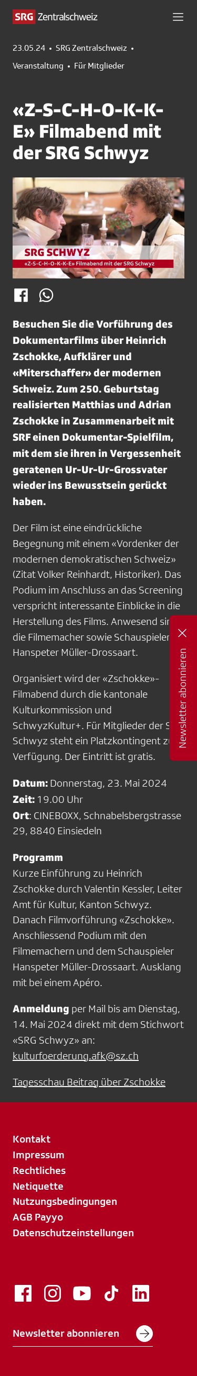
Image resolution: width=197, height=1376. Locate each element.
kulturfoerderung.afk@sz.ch (76, 1055)
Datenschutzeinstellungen (73, 1232)
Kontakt (31, 1139)
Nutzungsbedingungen (65, 1201)
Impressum (39, 1154)
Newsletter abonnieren (83, 1333)
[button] (178, 16)
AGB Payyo (38, 1217)
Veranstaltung (38, 66)
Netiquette (38, 1186)
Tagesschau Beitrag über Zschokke (89, 1082)
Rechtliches (39, 1170)
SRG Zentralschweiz (91, 48)
